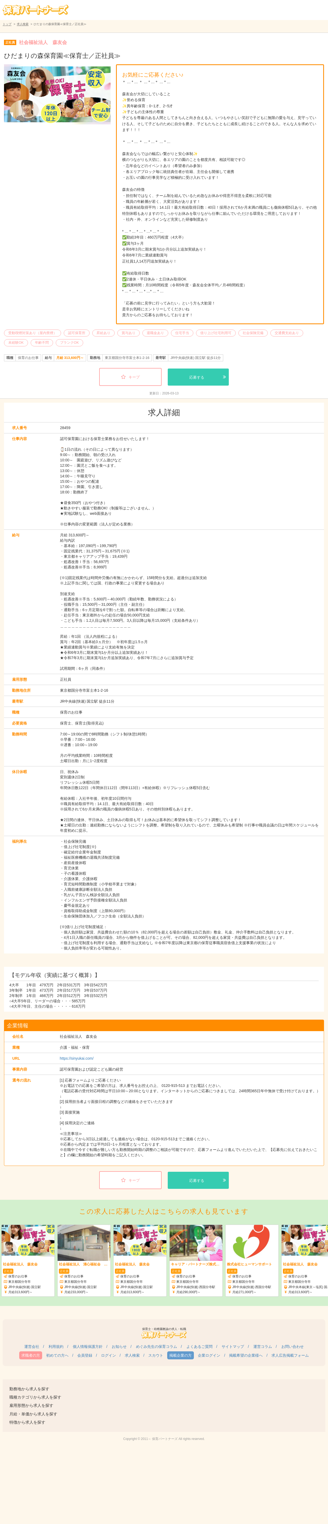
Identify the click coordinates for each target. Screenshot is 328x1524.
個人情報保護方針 (88, 1346)
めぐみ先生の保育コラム (156, 1346)
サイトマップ (233, 1346)
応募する (196, 377)
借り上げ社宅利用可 (215, 333)
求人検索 (23, 24)
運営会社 (31, 1346)
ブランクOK (69, 343)
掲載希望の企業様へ (246, 1355)
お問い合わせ (292, 1346)
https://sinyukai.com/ (77, 1058)
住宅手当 (182, 333)
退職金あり (155, 333)
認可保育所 (76, 333)
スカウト (155, 1355)
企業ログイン (209, 1355)
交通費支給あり (287, 333)
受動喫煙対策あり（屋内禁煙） (32, 333)
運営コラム (262, 1346)
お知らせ (119, 1346)
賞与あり (128, 333)
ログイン (108, 1355)
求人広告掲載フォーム (290, 1355)
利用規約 (56, 1346)
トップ (7, 24)
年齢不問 (42, 343)
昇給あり (103, 333)
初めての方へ (57, 1355)
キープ (134, 377)
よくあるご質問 (199, 1346)
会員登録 (84, 1355)
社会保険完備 (253, 333)
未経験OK (16, 343)
